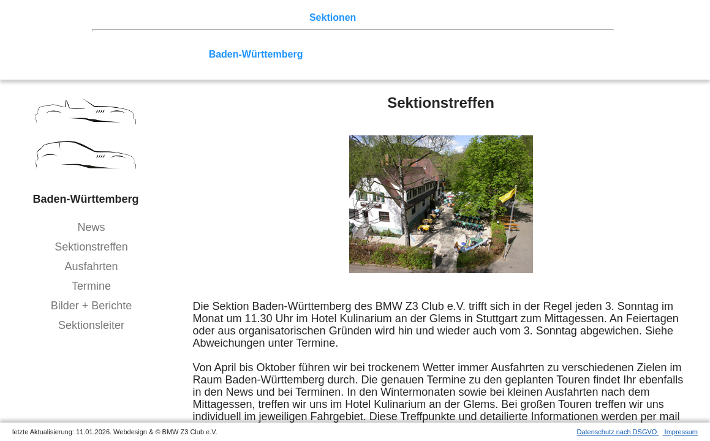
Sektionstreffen (91, 247)
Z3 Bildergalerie (434, 17)
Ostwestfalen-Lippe (240, 42)
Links (490, 17)
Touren (208, 17)
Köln (448, 42)
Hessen (584, 42)
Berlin (175, 42)
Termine (91, 286)
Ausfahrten (91, 266)
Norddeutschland (332, 42)
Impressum (680, 431)
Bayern (325, 54)
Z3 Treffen (162, 17)
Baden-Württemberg (256, 54)
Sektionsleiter (91, 325)
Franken (125, 54)
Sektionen (332, 17)
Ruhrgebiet (404, 42)
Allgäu (364, 54)
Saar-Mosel (176, 54)
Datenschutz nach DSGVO (618, 431)
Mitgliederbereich (549, 17)
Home (119, 17)
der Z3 (376, 17)
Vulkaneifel (535, 42)
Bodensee (408, 54)
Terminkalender (267, 17)
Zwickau (483, 42)
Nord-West (131, 42)
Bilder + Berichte (91, 306)
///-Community (568, 54)
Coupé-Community (481, 54)
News (91, 227)
